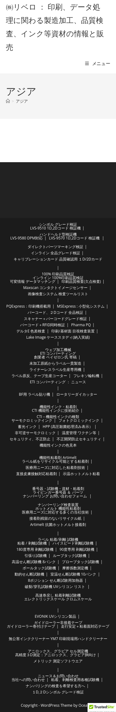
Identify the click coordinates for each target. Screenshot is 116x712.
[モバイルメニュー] (97, 63)
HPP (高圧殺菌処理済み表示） (68, 426)
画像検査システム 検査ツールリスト (58, 293)
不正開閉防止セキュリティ (79, 439)
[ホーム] (8, 101)
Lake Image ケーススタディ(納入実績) (58, 337)
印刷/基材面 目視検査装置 (73, 331)
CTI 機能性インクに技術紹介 (55, 410)
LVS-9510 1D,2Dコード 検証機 (55, 228)
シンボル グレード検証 (58, 224)
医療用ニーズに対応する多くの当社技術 (55, 512)
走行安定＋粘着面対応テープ (85, 626)
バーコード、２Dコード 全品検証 (55, 312)
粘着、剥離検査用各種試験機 (75, 679)
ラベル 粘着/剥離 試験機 (58, 539)
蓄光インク (27, 426)
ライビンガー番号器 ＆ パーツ (58, 492)
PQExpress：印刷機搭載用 (28, 306)
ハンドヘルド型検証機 (58, 234)
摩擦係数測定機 (75, 568)
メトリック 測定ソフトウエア (58, 661)
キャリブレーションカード (36, 259)
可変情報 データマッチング (32, 281)
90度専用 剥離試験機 (76, 549)
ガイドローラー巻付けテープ (31, 626)
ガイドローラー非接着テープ (58, 622)
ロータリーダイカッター (76, 394)
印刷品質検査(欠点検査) (81, 281)
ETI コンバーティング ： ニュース (58, 382)
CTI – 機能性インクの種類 (58, 416)
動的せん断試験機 (29, 574)
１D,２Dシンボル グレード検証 (58, 692)
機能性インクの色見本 (58, 445)
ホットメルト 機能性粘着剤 (58, 508)
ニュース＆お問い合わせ (58, 676)
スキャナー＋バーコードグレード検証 (55, 318)
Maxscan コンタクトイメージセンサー (55, 287)
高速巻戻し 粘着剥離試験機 (58, 595)
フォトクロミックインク (78, 420)
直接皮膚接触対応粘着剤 (36, 473)
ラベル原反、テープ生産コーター (39, 375)
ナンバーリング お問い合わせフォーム (55, 496)
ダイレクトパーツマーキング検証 (55, 246)
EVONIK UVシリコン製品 (55, 616)
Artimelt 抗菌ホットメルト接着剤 (58, 524)
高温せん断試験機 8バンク (34, 561)
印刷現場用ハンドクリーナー (83, 638)
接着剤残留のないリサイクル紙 (55, 518)
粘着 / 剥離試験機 (32, 543)
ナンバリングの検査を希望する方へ (55, 685)
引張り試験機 (35, 555)
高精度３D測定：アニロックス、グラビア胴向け (55, 654)
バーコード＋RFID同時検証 (42, 324)
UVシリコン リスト (69, 586)
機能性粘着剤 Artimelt (57, 457)
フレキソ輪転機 (86, 375)
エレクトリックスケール (44, 599)
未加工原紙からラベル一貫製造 (55, 363)
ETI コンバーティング (58, 353)
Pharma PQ (81, 324)
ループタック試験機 (69, 555)
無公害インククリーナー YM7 (33, 638)
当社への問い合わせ (28, 679)
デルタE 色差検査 (30, 331)
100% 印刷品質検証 (58, 274)
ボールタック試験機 (39, 568)
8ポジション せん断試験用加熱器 (55, 580)
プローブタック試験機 (80, 561)
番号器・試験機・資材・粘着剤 (58, 488)
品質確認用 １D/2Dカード (80, 259)
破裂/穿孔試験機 (38, 586)
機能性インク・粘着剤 (58, 406)
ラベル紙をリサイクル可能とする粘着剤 (55, 461)
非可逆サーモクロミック (35, 432)
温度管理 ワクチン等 (79, 432)
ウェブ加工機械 (58, 349)
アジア (22, 101)
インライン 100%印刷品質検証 (58, 277)
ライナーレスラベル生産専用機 (55, 369)
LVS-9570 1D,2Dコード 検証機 (74, 238)
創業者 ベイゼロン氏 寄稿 (55, 357)
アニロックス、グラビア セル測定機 (58, 651)
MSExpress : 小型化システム (81, 306)
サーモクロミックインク (31, 420)
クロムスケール (79, 599)
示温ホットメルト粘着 (81, 473)
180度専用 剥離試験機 (35, 549)
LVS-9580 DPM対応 (26, 238)
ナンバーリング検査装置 (58, 504)
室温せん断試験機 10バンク (73, 574)
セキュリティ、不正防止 (30, 439)
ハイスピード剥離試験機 (73, 543)
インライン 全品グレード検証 (55, 253)
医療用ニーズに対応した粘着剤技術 (55, 467)
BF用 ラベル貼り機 (34, 394)
